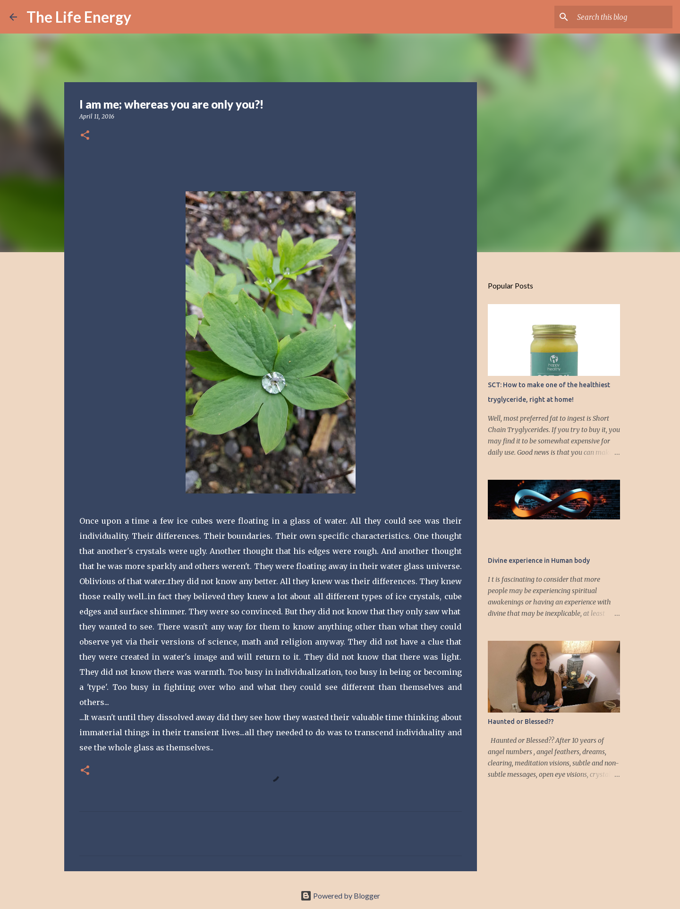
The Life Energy (78, 17)
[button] (85, 135)
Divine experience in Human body (539, 560)
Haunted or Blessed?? (521, 721)
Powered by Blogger (340, 895)
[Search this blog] (622, 17)
